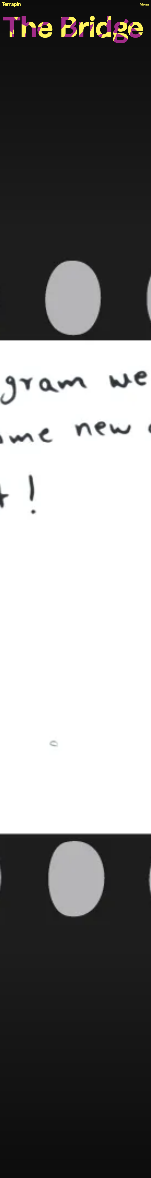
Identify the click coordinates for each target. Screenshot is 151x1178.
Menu (144, 4)
